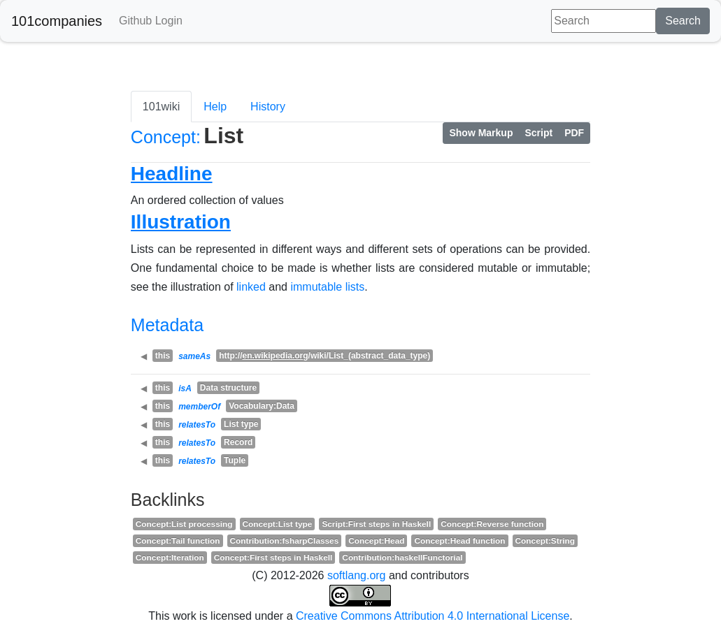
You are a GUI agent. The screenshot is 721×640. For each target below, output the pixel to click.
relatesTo (196, 425)
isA (185, 388)
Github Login (151, 21)
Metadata (167, 325)
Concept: (166, 137)
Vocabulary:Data (261, 406)
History (267, 106)
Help (215, 106)
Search (683, 21)
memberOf (199, 407)
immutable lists (327, 287)
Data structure (228, 388)
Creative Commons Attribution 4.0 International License (432, 616)
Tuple (234, 460)
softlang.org (356, 575)
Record (238, 442)
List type (241, 424)
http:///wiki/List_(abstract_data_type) (324, 356)
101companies (56, 21)
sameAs (194, 356)
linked (251, 287)
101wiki (161, 106)
